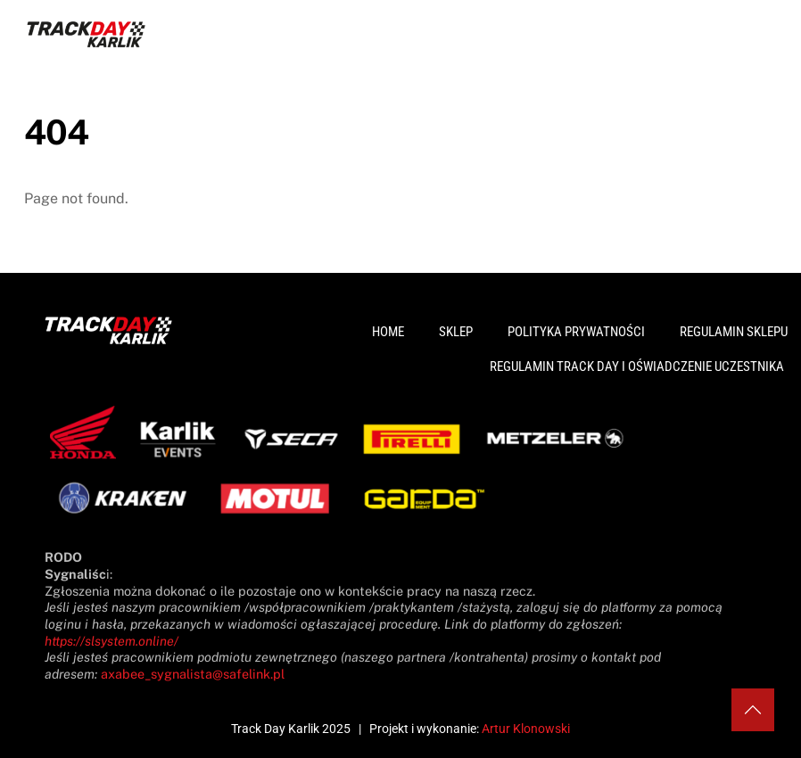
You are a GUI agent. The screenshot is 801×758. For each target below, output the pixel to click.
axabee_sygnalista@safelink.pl (193, 673)
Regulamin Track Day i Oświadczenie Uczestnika (637, 366)
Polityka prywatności (576, 332)
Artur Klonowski (526, 729)
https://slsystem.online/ (111, 640)
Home (388, 332)
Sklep (456, 332)
